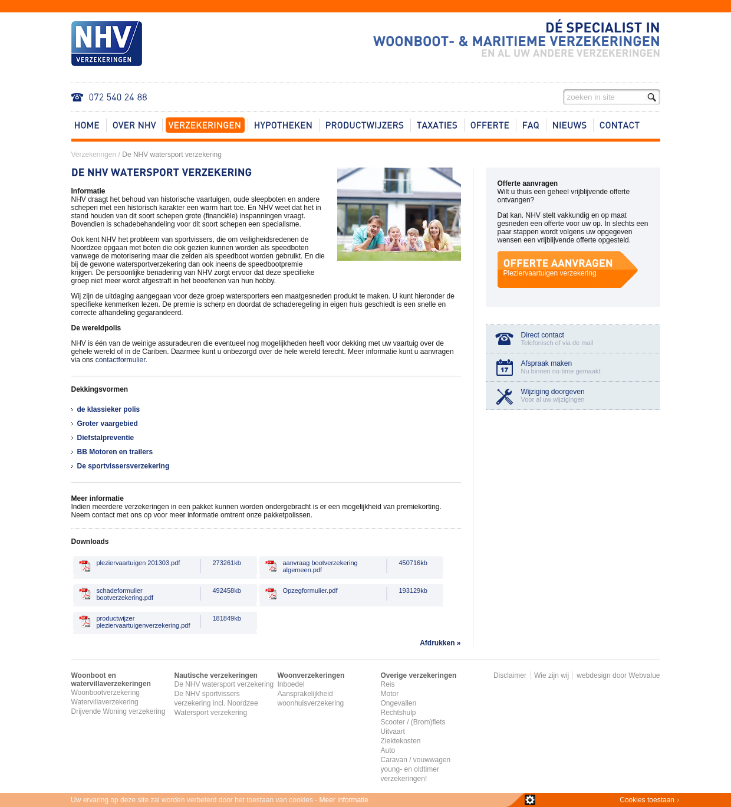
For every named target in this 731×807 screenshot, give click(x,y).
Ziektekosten (401, 741)
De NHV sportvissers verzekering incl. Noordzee (216, 698)
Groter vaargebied (107, 423)
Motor (390, 694)
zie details (530, 800)
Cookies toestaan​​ (647, 799)
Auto (388, 750)
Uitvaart (393, 731)
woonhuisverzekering (311, 703)
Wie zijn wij (551, 675)
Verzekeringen (94, 154)
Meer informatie (344, 800)
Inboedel (291, 684)
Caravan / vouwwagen (416, 760)
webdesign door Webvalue (618, 675)
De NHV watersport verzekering (172, 154)
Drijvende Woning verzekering (118, 711)
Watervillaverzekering (105, 702)
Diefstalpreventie (105, 438)
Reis (388, 684)
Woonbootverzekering (105, 692)
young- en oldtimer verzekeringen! (410, 774)
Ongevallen (399, 703)
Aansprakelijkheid (305, 694)
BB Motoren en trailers (115, 452)
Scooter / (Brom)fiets (413, 722)
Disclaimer (509, 675)
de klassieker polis (108, 409)
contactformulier (121, 360)
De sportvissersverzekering (123, 466)
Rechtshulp (398, 712)
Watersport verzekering (211, 712)
